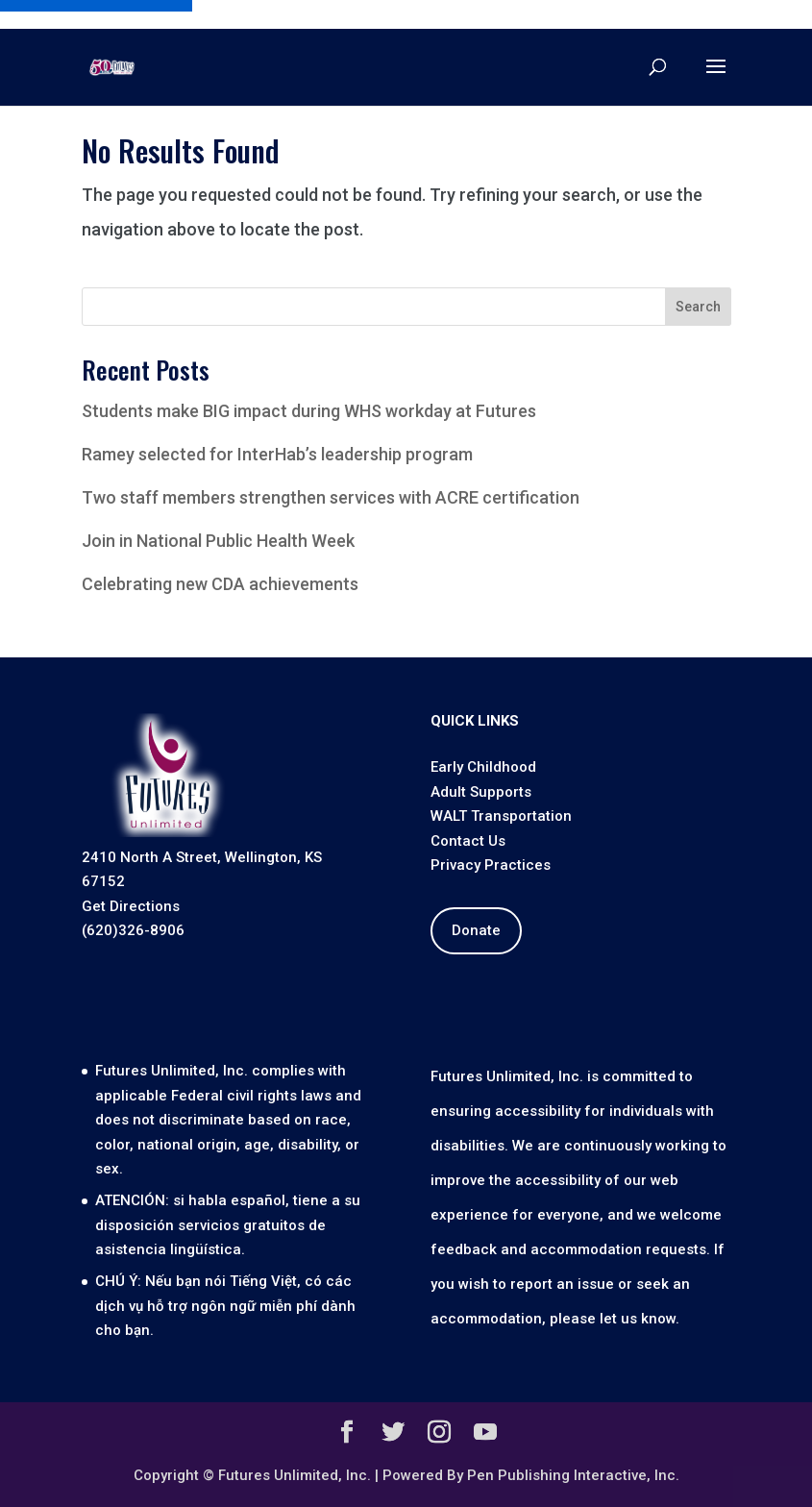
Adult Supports (481, 792)
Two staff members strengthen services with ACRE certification (330, 497)
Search (698, 306)
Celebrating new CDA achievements (220, 584)
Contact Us (468, 841)
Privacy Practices (491, 865)
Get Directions (131, 906)
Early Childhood (483, 767)
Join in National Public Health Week (218, 541)
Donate (476, 930)
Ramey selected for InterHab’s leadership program (277, 454)
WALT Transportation (501, 816)
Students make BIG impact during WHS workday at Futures (309, 411)
